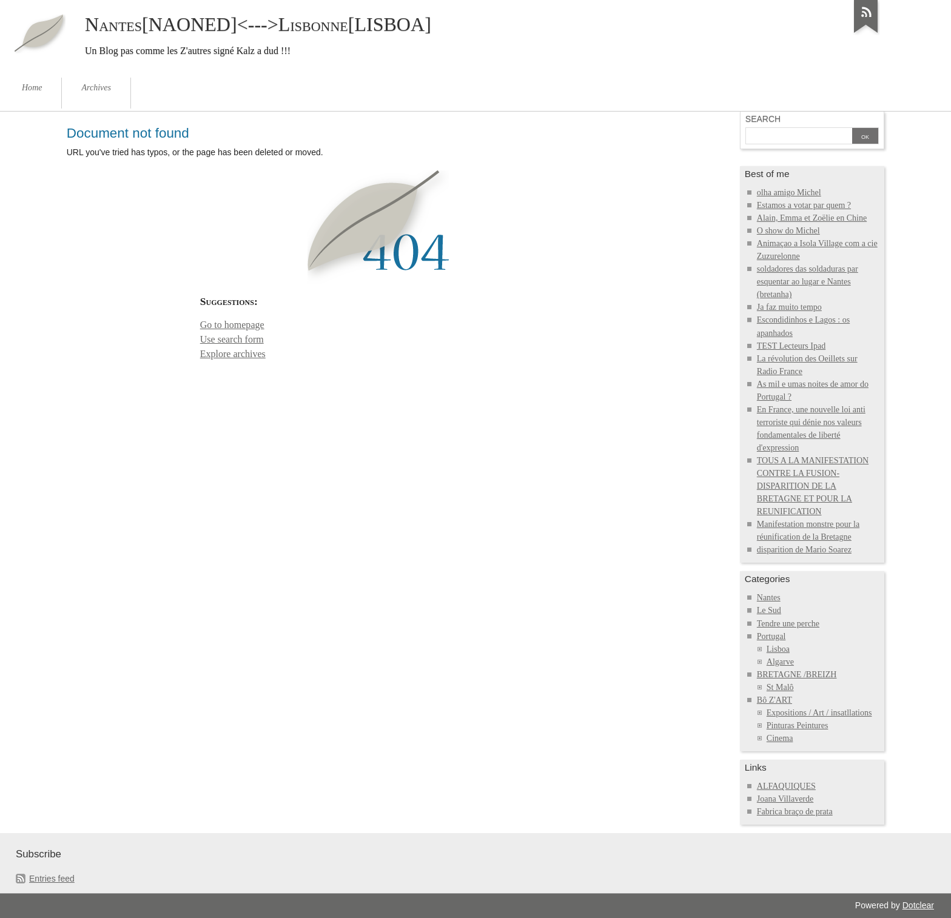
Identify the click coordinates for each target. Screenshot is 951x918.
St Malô (780, 687)
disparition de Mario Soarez (804, 549)
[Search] (797, 137)
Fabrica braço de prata (795, 811)
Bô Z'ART (774, 700)
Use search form (232, 339)
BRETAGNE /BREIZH (797, 674)
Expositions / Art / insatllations (819, 712)
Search (763, 119)
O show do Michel (788, 230)
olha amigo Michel (789, 192)
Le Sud (769, 610)
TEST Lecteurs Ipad (791, 345)
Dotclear (918, 905)
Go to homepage (232, 325)
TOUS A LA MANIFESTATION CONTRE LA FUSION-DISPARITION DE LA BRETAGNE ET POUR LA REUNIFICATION (813, 486)
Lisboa (778, 649)
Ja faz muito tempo (789, 307)
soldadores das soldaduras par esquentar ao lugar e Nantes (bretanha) (807, 281)
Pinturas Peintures (797, 725)
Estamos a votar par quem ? (804, 205)
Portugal (771, 636)
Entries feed (52, 878)
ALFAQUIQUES (786, 786)
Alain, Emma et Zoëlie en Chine (812, 218)
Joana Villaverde (785, 798)
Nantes (769, 597)
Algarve (780, 661)
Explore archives (233, 354)
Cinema (780, 738)
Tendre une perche (788, 623)
